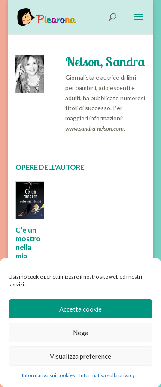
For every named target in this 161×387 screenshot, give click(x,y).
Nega (80, 332)
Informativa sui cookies (48, 375)
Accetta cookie (80, 309)
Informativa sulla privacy (107, 375)
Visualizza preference (80, 356)
